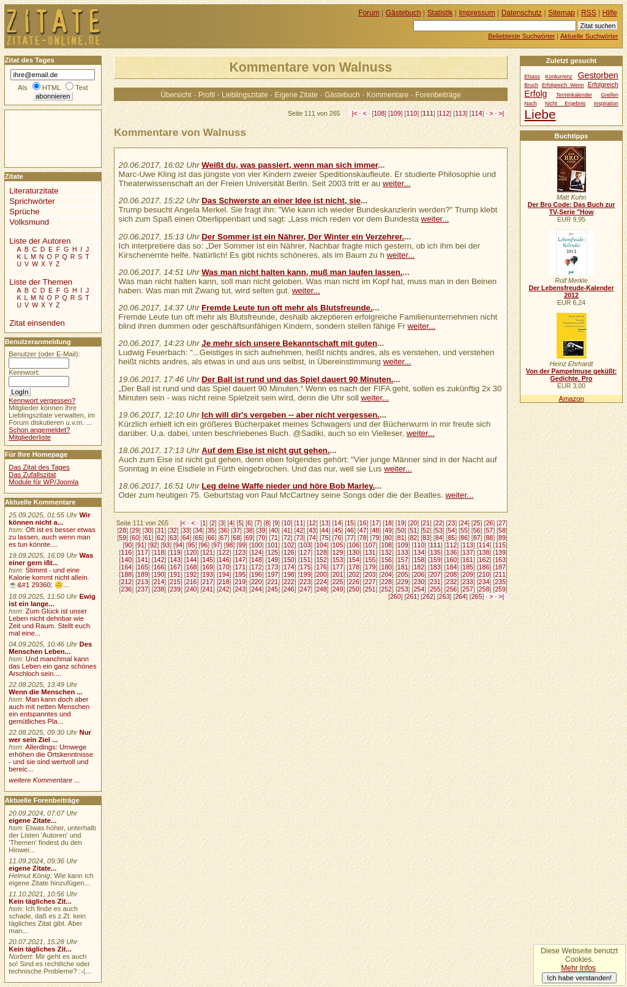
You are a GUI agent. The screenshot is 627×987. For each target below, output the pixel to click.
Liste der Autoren (39, 241)
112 (444, 113)
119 (175, 552)
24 (464, 523)
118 (159, 552)
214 (159, 581)
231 (435, 581)
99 (242, 545)
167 (175, 567)
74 (312, 537)
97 (216, 545)
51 (413, 530)
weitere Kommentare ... (44, 780)
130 (353, 552)
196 (256, 574)
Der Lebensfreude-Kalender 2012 (571, 291)
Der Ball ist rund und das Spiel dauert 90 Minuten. (297, 379)
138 (484, 552)
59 (122, 537)
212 (126, 581)
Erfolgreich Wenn (563, 85)
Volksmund (29, 222)
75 (325, 537)
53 (439, 530)
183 (435, 567)
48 (375, 530)
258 (484, 589)
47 (363, 530)
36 (224, 530)
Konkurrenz (559, 76)
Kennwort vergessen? (42, 400)
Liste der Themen (40, 282)
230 (418, 581)
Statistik (440, 13)
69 (249, 537)
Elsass (531, 76)
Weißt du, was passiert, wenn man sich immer (289, 165)
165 (142, 567)
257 (467, 589)
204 (386, 574)
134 (418, 552)
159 (435, 559)
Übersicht (175, 95)
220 (256, 581)
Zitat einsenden (37, 323)
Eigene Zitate (296, 95)
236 (126, 589)
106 (353, 545)
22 (439, 523)
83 (426, 537)
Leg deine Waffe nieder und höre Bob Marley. (288, 485)
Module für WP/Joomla (43, 482)
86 (464, 537)
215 (175, 581)
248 (321, 589)
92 (153, 545)
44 (325, 530)
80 (388, 537)
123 (240, 552)
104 (321, 545)
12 (312, 523)
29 (135, 530)
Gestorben (598, 75)
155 (370, 559)
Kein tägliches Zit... (40, 901)
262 (428, 596)
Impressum (477, 13)
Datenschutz (521, 13)
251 (370, 589)
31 (160, 530)
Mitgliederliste (30, 437)
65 (198, 537)
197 (272, 574)
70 (262, 537)
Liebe (539, 114)
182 (418, 567)
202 (353, 574)
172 (256, 567)
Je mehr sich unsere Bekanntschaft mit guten (289, 343)
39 (262, 530)
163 (500, 559)
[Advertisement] (41, 137)
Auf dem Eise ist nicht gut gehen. (265, 450)
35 (211, 530)
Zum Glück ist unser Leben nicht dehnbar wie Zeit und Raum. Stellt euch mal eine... (49, 622)
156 (386, 559)
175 (305, 567)
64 (186, 537)
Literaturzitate (33, 190)
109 (395, 113)
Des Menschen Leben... (50, 647)
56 (477, 530)
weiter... (397, 183)
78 (363, 537)
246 (289, 589)
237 (142, 589)
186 (484, 567)
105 (338, 545)
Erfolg (535, 94)
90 (128, 545)
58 (502, 530)
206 (418, 574)
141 (142, 559)
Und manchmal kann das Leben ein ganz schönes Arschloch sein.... (52, 666)
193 (207, 574)
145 (207, 559)
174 (289, 567)
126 (289, 552)
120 (191, 552)
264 (460, 596)
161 (467, 559)
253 (402, 589)
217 (207, 581)
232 (451, 581)
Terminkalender (574, 95)
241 (207, 589)
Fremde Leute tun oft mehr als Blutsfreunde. (286, 307)
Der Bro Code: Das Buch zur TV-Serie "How (571, 208)
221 (272, 581)
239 (175, 589)
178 (353, 567)
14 (338, 523)
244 (256, 589)
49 (388, 530)
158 (418, 559)
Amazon (571, 398)
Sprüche (24, 211)
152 (321, 559)
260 (395, 596)
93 (166, 545)
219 (240, 581)
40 (274, 530)
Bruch (531, 85)
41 (287, 530)
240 (191, 589)
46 (350, 530)
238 (159, 589)
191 (175, 574)
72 (287, 537)
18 (388, 523)
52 (426, 530)
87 (477, 537)
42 (300, 530)
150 (289, 559)
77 (350, 537)
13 (325, 523)
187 (500, 567)
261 (412, 596)
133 (402, 552)
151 (305, 559)
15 (350, 523)
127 (305, 552)
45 (338, 530)
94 (178, 545)
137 (467, 552)
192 (191, 574)
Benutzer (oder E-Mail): (44, 354)
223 (305, 581)
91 (141, 545)
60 (135, 537)
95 (191, 545)
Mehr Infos (578, 968)
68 (236, 537)
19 (401, 523)
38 (249, 530)
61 (148, 537)
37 (236, 530)
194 (224, 574)
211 (500, 574)
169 (207, 567)
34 (198, 530)
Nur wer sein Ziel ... (50, 736)
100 (256, 545)
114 (476, 113)
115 (500, 545)
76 (338, 537)
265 (476, 596)
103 (305, 545)
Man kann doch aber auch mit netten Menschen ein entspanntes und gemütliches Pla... (49, 710)
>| (501, 113)
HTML (51, 87)
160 (451, 559)
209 (467, 574)
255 (435, 589)
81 (401, 537)
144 (191, 559)
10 (287, 523)
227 (370, 581)
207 (435, 574)
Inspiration (606, 103)
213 (142, 581)
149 (272, 559)
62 (160, 537)
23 (451, 523)
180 (386, 567)
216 (191, 581)
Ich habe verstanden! (579, 977)
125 (272, 552)
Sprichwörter (31, 201)
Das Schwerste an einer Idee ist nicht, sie (281, 200)
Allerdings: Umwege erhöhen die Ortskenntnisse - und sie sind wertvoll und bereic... (51, 758)
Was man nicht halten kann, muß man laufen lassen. (301, 272)
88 (489, 537)
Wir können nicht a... (49, 518)
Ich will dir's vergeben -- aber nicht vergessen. (290, 414)
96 (204, 545)
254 (418, 589)
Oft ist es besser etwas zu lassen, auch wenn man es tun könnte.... (52, 537)
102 (289, 545)
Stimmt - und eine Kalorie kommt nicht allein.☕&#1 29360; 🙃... (49, 577)
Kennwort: (24, 372)
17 (375, 523)
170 (224, 567)
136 (451, 552)
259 (500, 589)
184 (451, 567)
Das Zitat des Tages (39, 467)
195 (240, 574)
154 (353, 559)
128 (321, 552)
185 (467, 567)
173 (272, 567)
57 (489, 530)
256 (451, 589)
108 (379, 113)
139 (500, 552)
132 (386, 552)
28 (122, 530)
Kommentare (387, 95)
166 (159, 567)
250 (353, 589)
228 (386, 581)
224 (321, 581)
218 (224, 581)
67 (224, 537)
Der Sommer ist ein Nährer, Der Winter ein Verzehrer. (302, 236)
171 (240, 567)
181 (402, 567)
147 (240, 559)
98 (229, 545)
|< (355, 113)
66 (211, 537)
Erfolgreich (603, 84)
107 (370, 545)
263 (444, 596)
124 (256, 552)
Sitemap (561, 13)
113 (460, 113)
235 (500, 581)
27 (502, 523)
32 (173, 530)
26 (489, 523)
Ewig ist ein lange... (52, 600)
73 (300, 537)
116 (126, 552)
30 (148, 530)
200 (321, 574)
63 (173, 537)
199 (305, 574)
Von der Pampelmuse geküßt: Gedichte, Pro (571, 374)
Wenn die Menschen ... (46, 692)
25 (477, 523)
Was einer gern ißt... (51, 559)
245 (272, 589)
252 (386, 589)
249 (338, 589)
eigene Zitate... (32, 820)
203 (370, 574)
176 (321, 567)
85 (451, 537)
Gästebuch (342, 95)
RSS (588, 13)
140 (126, 559)
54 (451, 530)
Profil (206, 95)
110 (412, 113)
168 (191, 567)
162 (484, 559)
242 (224, 589)
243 (240, 589)
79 (375, 537)
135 (435, 552)
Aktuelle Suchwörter (589, 36)
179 (370, 567)
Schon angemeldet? (39, 429)
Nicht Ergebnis (565, 103)
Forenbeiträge (437, 95)
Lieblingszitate (245, 95)
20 (413, 523)
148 (256, 559)
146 (224, 559)
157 (402, 559)
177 (338, 567)
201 (338, 574)
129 (338, 552)
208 (451, 574)
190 (159, 574)
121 (207, 552)
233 (467, 581)
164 (126, 567)
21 (426, 523)
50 (401, 530)
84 (439, 537)
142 (159, 559)
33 (186, 530)
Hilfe (610, 13)
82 (413, 537)
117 (142, 552)
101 (272, 545)
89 (502, 537)
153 (338, 559)
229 (402, 581)
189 (142, 574)
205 (402, 574)
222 (289, 581)
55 (464, 530)
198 (289, 574)
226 (353, 581)
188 (126, 574)
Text (81, 87)
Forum (369, 13)
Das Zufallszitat (32, 474)
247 (305, 589)
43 (312, 530)
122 (224, 552)
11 (300, 523)
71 (274, 537)
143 (175, 559)
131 (370, 552)
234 (484, 581)
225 (338, 581)
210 (484, 574)
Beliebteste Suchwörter (521, 36)
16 (363, 523)
